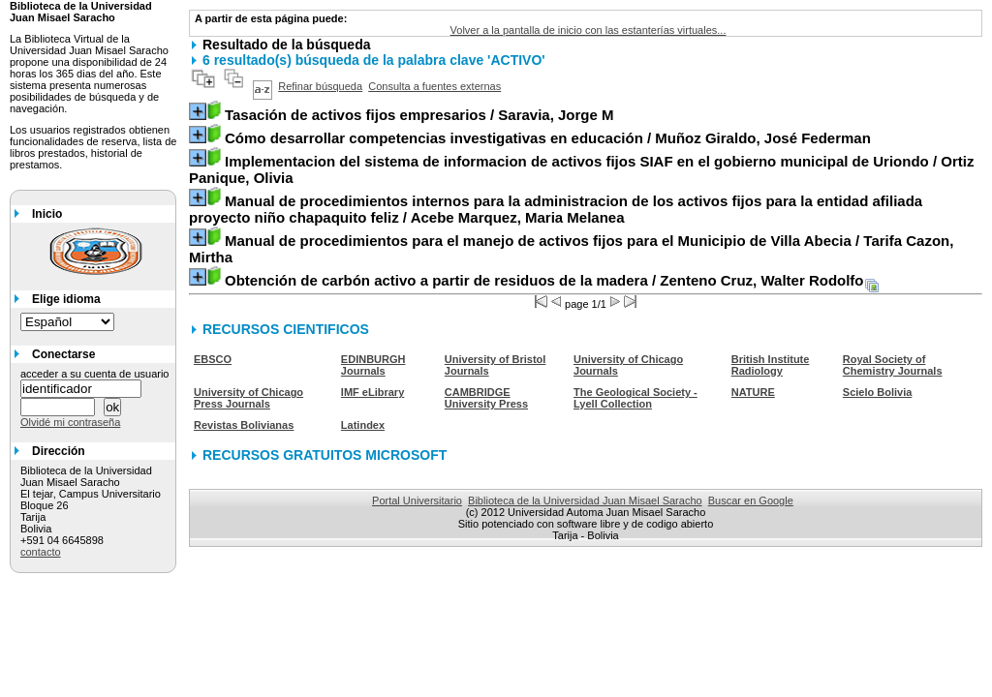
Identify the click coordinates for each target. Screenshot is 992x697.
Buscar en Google (750, 500)
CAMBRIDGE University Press (486, 397)
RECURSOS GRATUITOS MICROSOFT (324, 455)
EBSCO (213, 359)
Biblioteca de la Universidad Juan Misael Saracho (585, 500)
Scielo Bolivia (878, 392)
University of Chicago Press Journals (248, 397)
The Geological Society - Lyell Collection (636, 397)
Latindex (363, 425)
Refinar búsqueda (320, 86)
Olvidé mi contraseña (70, 422)
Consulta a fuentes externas (434, 86)
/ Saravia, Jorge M (419, 114)
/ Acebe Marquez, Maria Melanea (555, 209)
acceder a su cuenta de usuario (95, 373)
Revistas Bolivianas (244, 425)
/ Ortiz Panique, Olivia (581, 169)
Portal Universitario (417, 500)
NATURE (753, 392)
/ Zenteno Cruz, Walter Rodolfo (544, 280)
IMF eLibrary (372, 392)
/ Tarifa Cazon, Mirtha (571, 248)
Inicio (47, 214)
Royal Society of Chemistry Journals (893, 365)
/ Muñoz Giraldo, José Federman (548, 138)
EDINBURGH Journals (373, 365)
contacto (40, 552)
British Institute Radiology (770, 365)
